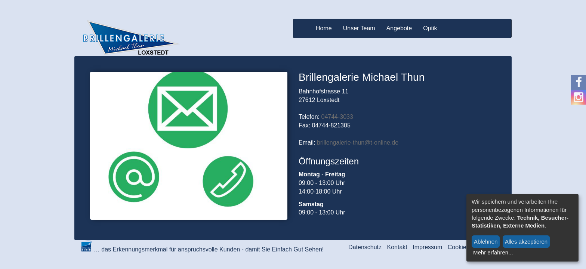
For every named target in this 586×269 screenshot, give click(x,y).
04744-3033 (337, 117)
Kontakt (397, 247)
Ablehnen (485, 241)
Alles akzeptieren (526, 241)
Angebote (399, 28)
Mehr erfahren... (493, 252)
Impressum (427, 247)
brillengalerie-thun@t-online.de (357, 142)
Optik (430, 28)
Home (324, 28)
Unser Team (359, 28)
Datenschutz (365, 247)
